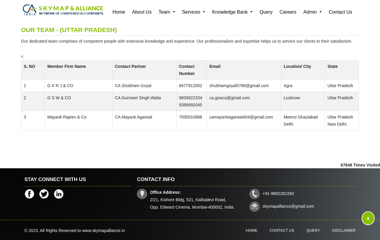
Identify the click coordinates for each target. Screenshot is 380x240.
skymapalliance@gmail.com (288, 206)
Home (119, 12)
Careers (287, 12)
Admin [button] (310, 12)
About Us (142, 12)
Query (266, 12)
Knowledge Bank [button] (230, 12)
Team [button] (165, 12)
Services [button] (192, 12)
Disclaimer (344, 230)
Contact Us (340, 12)
